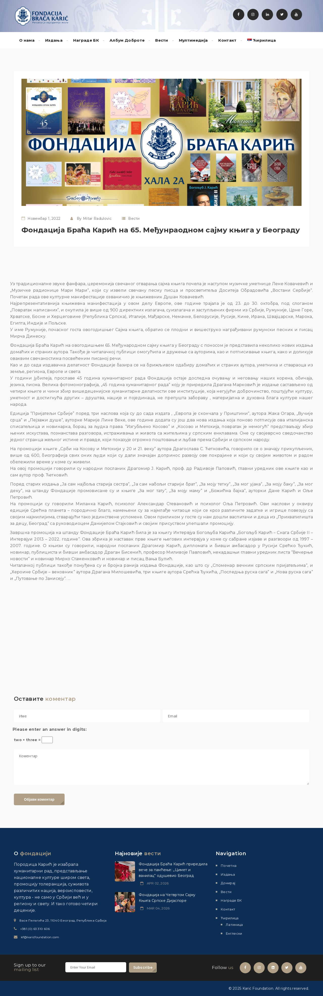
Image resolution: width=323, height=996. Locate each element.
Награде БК (86, 40)
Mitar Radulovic (97, 218)
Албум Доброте (127, 40)
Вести (161, 40)
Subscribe (143, 967)
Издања (54, 40)
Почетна (228, 866)
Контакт (227, 40)
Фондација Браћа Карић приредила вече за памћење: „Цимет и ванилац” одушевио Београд (173, 870)
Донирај (228, 883)
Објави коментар (39, 799)
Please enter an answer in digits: (50, 729)
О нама (27, 40)
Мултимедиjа (193, 40)
